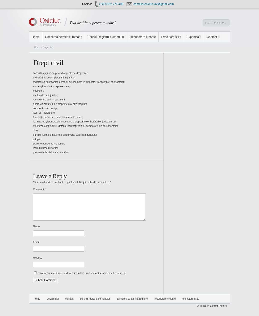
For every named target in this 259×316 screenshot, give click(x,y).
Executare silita (171, 37)
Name (36, 231)
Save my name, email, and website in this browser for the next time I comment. (82, 278)
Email (36, 247)
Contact (213, 37)
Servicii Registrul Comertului (106, 37)
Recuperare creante (143, 37)
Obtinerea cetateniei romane (63, 37)
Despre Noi (53, 303)
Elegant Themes (218, 310)
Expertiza (194, 37)
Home (36, 37)
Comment (39, 189)
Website (37, 262)
